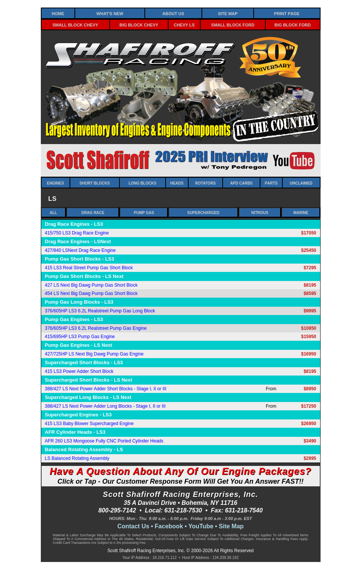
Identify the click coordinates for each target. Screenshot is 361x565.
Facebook (169, 526)
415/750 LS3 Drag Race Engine (77, 233)
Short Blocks (94, 183)
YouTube (200, 526)
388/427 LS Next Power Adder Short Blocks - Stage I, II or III (106, 388)
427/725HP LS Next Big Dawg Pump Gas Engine (94, 354)
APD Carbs (241, 183)
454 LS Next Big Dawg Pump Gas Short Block (91, 293)
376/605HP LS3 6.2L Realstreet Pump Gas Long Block (100, 311)
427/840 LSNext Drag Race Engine (80, 250)
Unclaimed (301, 183)
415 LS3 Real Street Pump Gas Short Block (89, 267)
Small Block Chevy (75, 24)
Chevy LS (184, 24)
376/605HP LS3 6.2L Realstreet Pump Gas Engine (96, 328)
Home (58, 13)
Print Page (286, 13)
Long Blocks (142, 183)
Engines (55, 183)
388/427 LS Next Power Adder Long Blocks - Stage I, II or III (105, 406)
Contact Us (133, 526)
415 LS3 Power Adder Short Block (79, 371)
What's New (109, 13)
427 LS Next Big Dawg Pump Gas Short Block (91, 285)
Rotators (205, 183)
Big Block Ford (292, 24)
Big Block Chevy (138, 24)
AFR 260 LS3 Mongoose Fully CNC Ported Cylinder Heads (104, 441)
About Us (173, 13)
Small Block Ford (232, 24)
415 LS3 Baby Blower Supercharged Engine (89, 423)
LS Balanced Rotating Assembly (77, 458)
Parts (271, 183)
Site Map (227, 13)
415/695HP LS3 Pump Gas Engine (80, 336)
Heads (176, 183)
